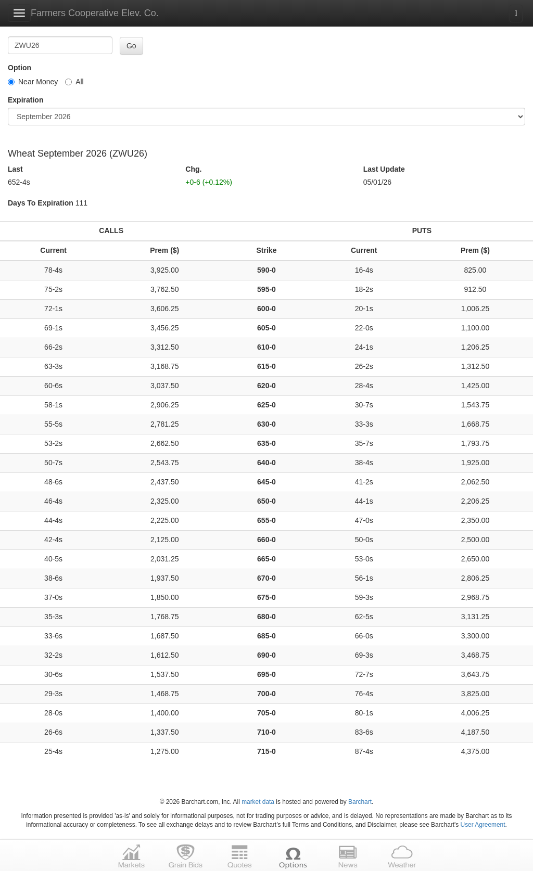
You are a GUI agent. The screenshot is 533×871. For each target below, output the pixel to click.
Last (15, 169)
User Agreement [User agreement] (483, 824)
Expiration (25, 100)
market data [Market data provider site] (258, 801)
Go (131, 46)
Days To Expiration (40, 203)
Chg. (193, 169)
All (74, 82)
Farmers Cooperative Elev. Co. (95, 13)
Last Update (384, 169)
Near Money (33, 82)
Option (19, 67)
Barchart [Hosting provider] (360, 801)
